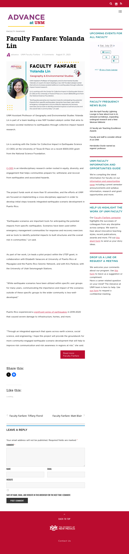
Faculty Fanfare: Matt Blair (69, 415)
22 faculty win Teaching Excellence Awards (105, 129)
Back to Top (64, 518)
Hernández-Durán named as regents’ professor (102, 147)
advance (15, 54)
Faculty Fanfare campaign (107, 217)
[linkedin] (116, 3)
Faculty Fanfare (15, 31)
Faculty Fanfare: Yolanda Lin (45, 42)
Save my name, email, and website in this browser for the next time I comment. (38, 494)
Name (8, 468)
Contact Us (64, 541)
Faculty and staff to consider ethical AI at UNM (105, 138)
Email (49, 468)
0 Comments (48, 54)
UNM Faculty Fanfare (30, 54)
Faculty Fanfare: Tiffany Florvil (24, 415)
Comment (10, 444)
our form (94, 290)
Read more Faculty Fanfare (71, 354)
